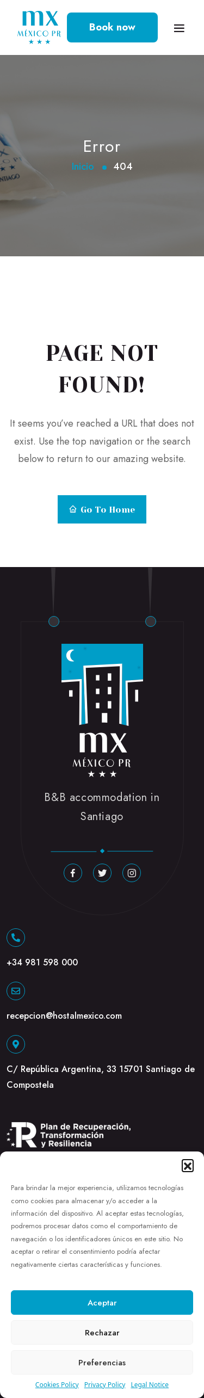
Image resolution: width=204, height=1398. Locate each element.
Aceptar (102, 1303)
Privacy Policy (105, 1384)
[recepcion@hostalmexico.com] (16, 991)
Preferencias (102, 1363)
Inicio (83, 166)
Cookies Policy (57, 1384)
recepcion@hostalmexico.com (64, 1015)
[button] (187, 1165)
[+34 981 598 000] (16, 937)
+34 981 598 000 (42, 962)
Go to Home (102, 509)
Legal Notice (150, 1384)
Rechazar (102, 1333)
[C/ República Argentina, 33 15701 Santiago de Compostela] (16, 1044)
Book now (112, 27)
